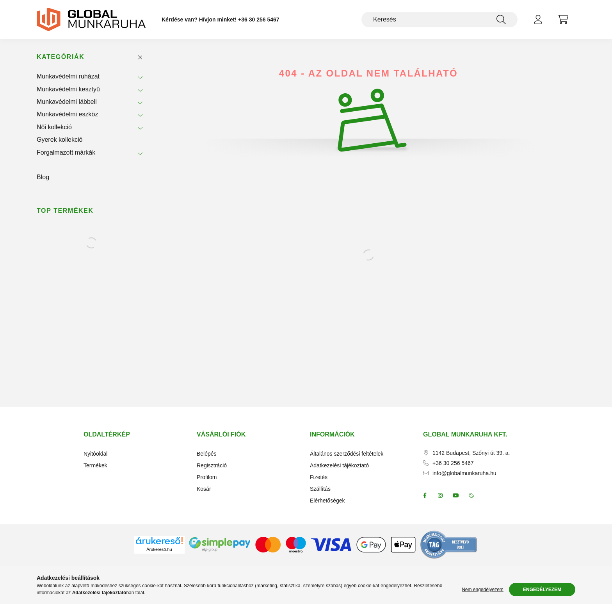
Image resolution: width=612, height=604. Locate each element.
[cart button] (563, 19)
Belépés (207, 454)
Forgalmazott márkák (66, 152)
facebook (424, 495)
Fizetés (318, 477)
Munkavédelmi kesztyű (68, 89)
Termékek (95, 465)
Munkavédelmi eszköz (67, 114)
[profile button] (538, 19)
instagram (440, 495)
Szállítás (320, 489)
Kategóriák (60, 56)
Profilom (207, 477)
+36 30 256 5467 (258, 19)
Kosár (204, 489)
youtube (456, 495)
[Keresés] (439, 19)
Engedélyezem (542, 589)
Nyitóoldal (95, 454)
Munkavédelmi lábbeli (67, 101)
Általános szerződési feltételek (346, 454)
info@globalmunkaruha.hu (464, 473)
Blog (43, 177)
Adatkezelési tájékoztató (339, 465)
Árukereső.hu (159, 549)
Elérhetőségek (327, 500)
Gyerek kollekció (59, 139)
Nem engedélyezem (482, 589)
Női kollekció (54, 127)
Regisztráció (212, 465)
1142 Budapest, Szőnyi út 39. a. (471, 453)
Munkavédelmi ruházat (68, 76)
